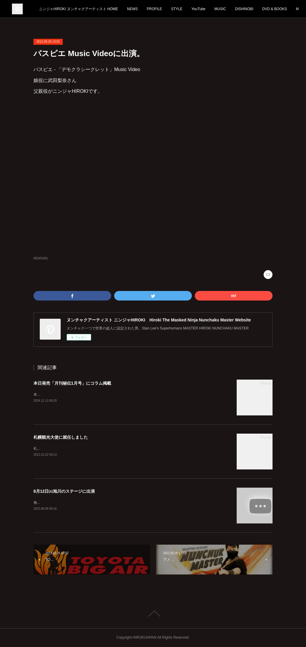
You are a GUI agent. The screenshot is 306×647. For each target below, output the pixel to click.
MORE (283, 9)
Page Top (153, 613)
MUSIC (263, 9)
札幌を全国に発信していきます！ (60, 448)
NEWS (175, 9)
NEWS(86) (40, 258)
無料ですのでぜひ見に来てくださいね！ (65, 502)
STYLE (219, 9)
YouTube (241, 9)
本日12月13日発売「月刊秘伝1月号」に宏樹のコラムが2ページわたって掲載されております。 (109, 394)
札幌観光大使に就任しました (60, 437)
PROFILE (197, 9)
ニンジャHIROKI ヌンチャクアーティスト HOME (121, 9)
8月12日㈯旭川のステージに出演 (64, 491)
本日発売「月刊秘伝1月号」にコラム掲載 (72, 383)
